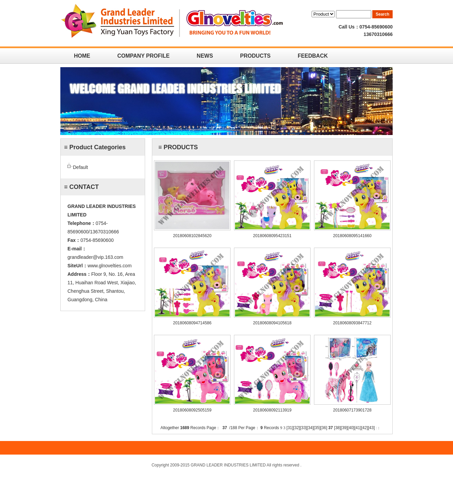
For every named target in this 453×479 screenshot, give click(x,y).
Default (80, 167)
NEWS (205, 56)
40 (351, 427)
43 (371, 427)
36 (323, 427)
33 (303, 427)
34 (310, 427)
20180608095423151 (272, 235)
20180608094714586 (192, 323)
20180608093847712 (352, 323)
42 (364, 427)
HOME (82, 56)
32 (296, 427)
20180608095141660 (352, 235)
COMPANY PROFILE (143, 56)
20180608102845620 (192, 235)
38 (337, 427)
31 (290, 427)
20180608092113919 (272, 410)
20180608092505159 (192, 410)
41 (357, 427)
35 (317, 427)
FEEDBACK (313, 56)
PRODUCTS (255, 56)
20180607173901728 (352, 410)
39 (344, 427)
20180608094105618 (272, 323)
